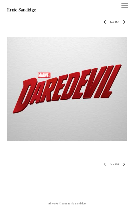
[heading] (21, 10)
